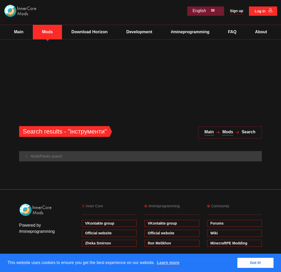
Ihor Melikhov (159, 243)
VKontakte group (99, 223)
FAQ (232, 32)
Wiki (214, 233)
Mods (47, 32)
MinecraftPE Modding (228, 243)
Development (139, 32)
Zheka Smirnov (98, 243)
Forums (217, 223)
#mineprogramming (190, 32)
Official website (98, 233)
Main (18, 32)
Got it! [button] (255, 263)
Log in (263, 11)
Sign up (236, 11)
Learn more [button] (168, 262)
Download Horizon (89, 32)
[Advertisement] (140, 78)
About (261, 32)
